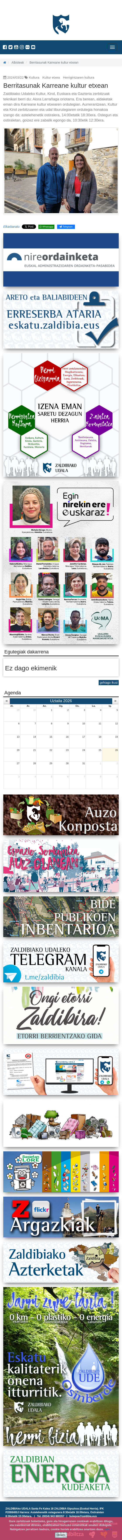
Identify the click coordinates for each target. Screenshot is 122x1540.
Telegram (65, 226)
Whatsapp (46, 226)
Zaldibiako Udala (20, 7)
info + (108, 1529)
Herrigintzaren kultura (78, 77)
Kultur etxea (51, 77)
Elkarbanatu (11, 226)
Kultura (34, 77)
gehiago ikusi (109, 682)
